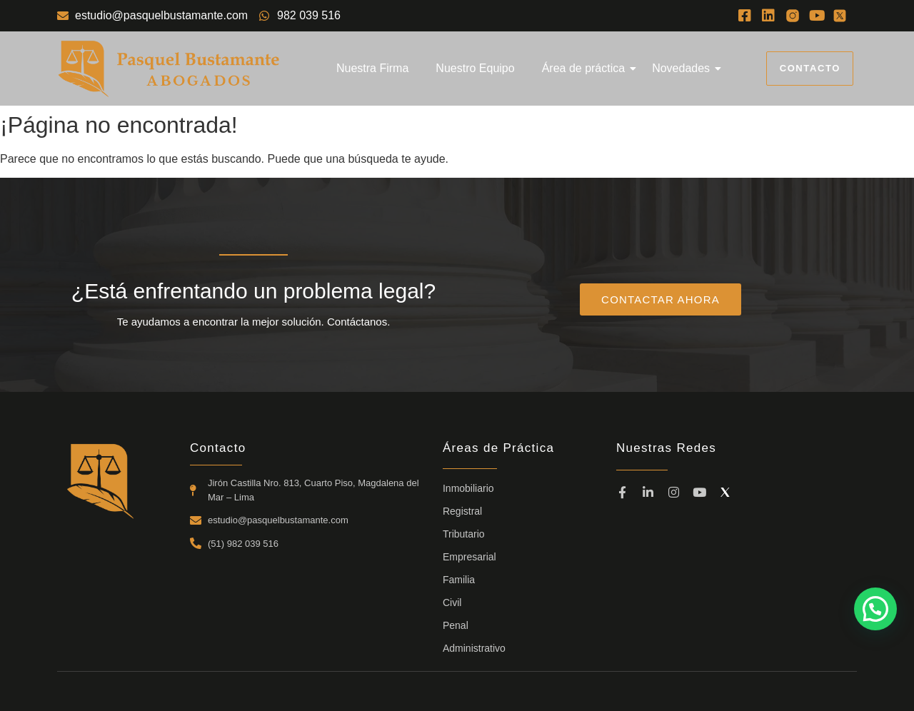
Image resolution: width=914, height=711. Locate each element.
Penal (455, 625)
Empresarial (469, 557)
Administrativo (474, 648)
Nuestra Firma (372, 68)
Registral (462, 511)
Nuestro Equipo (475, 68)
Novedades (683, 68)
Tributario (464, 534)
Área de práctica (586, 68)
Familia (459, 579)
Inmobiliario (468, 488)
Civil (452, 602)
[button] (875, 609)
